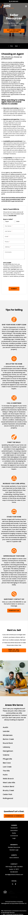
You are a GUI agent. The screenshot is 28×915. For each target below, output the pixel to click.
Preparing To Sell (11, 46)
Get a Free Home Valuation (14, 30)
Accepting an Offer (16, 46)
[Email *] (14, 236)
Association (14, 830)
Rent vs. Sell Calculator (14, 650)
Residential (14, 828)
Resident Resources (14, 847)
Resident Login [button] (14, 850)
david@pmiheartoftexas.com (14, 874)
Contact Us (14, 610)
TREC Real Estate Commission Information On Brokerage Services (14, 907)
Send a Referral (14, 858)
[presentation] (14, 282)
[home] (7, 6)
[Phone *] (14, 242)
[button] (12, 884)
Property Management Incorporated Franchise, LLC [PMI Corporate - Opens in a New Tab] (14, 898)
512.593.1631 (6, 201)
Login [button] (14, 838)
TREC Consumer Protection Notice (13, 910)
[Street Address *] (14, 247)
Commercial (14, 836)
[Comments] (14, 254)
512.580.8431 (14, 1)
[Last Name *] (14, 231)
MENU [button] (26, 6)
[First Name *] (14, 226)
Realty (14, 833)
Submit (14, 289)
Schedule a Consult (14, 816)
